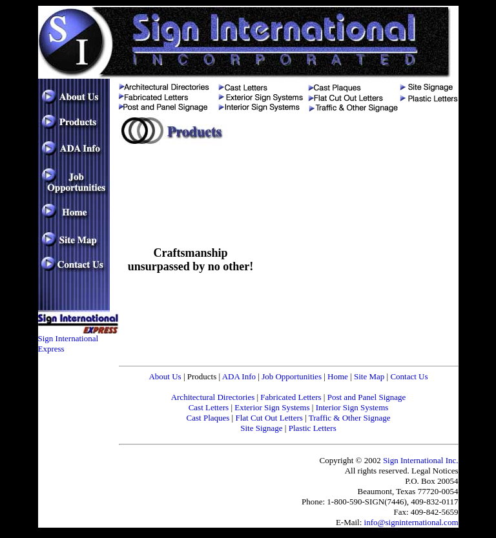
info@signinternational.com (410, 522)
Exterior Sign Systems (271, 407)
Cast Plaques (208, 418)
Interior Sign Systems (352, 407)
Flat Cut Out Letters (268, 418)
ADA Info (239, 376)
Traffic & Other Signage (350, 418)
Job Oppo (278, 376)
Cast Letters (209, 407)
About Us (165, 376)
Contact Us (408, 376)
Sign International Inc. (421, 460)
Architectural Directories (213, 397)
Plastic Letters (312, 428)
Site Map (368, 376)
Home (337, 376)
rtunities (308, 376)
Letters (308, 397)
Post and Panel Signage (366, 397)
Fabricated (278, 397)
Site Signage (261, 428)
